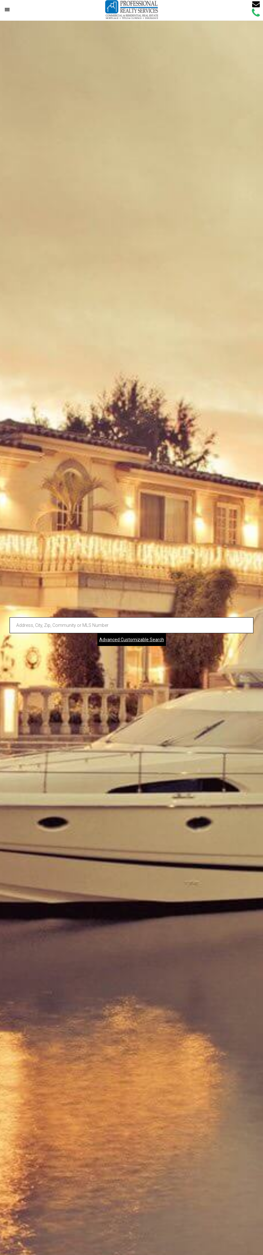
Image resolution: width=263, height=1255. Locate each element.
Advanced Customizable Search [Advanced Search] (131, 639)
